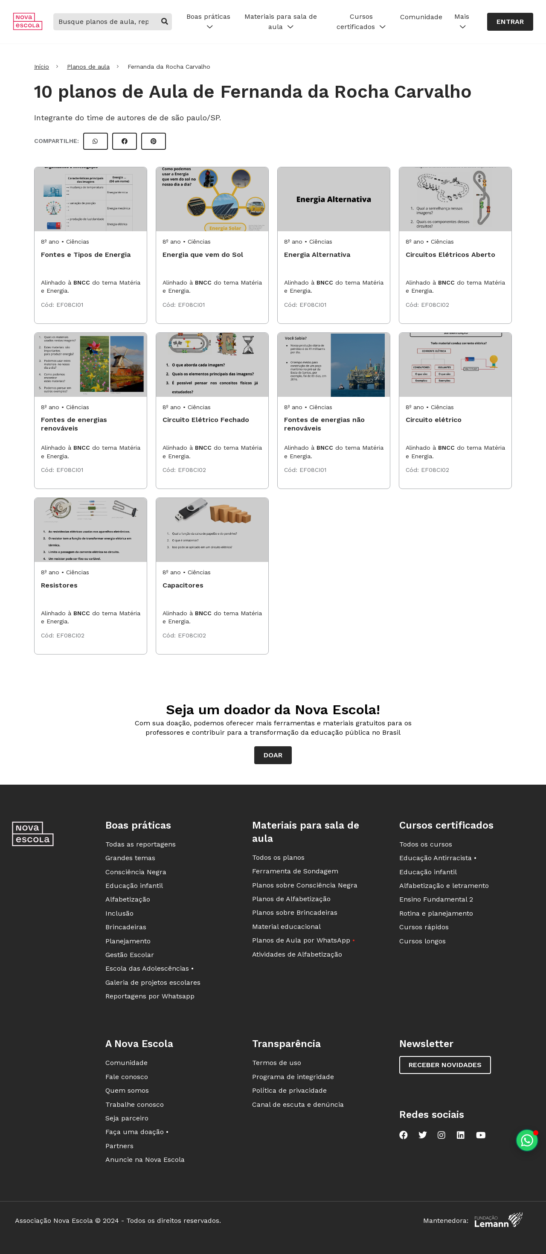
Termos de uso (276, 1063)
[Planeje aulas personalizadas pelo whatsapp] (527, 1140)
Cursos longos (422, 941)
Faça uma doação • (136, 1132)
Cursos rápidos (424, 927)
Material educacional (286, 926)
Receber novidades (445, 1065)
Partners (119, 1146)
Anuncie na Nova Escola (145, 1159)
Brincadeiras (125, 927)
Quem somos (127, 1090)
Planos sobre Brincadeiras (294, 912)
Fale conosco (126, 1077)
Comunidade (421, 17)
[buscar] (165, 21)
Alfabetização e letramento (444, 886)
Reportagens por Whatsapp (150, 996)
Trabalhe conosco (134, 1104)
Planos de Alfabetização (291, 899)
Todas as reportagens (140, 844)
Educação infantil (134, 886)
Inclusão (119, 913)
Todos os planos (278, 857)
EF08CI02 (435, 304)
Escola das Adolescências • (149, 968)
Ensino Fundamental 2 (436, 899)
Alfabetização (127, 899)
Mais (461, 21)
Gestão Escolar (129, 955)
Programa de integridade (293, 1077)
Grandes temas (130, 858)
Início (41, 66)
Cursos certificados (361, 21)
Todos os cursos (425, 844)
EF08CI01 (69, 304)
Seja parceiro (126, 1118)
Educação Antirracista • (437, 858)
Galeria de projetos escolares (152, 982)
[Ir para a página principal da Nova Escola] (28, 28)
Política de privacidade (289, 1090)
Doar (273, 755)
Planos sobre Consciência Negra (304, 885)
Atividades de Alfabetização (297, 954)
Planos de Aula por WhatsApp (303, 940)
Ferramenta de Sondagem (295, 871)
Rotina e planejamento (436, 913)
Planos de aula (88, 66)
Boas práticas (208, 21)
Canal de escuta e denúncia (298, 1104)
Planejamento (128, 941)
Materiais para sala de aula (280, 21)
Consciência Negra (135, 872)
